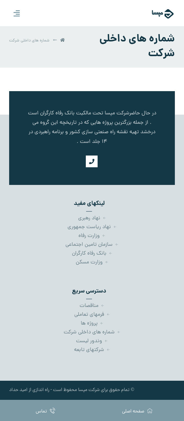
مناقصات (92, 306)
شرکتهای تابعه (92, 350)
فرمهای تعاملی (92, 315)
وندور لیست (92, 341)
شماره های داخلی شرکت (92, 332)
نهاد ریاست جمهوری (92, 227)
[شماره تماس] (92, 161)
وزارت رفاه (92, 236)
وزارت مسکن (92, 262)
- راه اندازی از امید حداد (30, 390)
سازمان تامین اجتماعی (92, 245)
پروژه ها (92, 324)
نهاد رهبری (92, 218)
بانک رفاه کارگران (92, 254)
